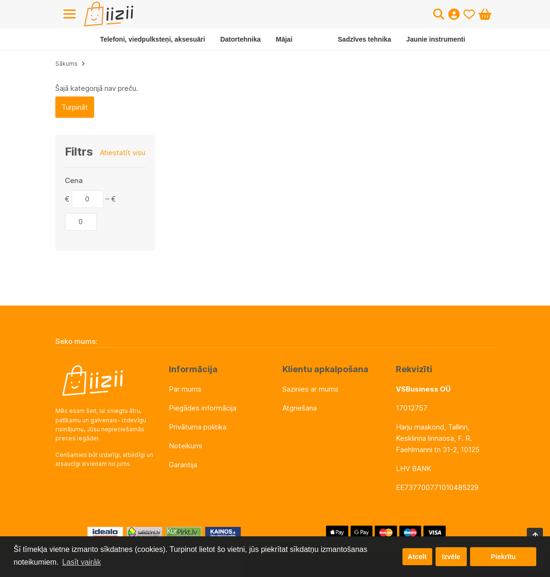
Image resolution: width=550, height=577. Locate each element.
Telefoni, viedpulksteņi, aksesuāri (152, 39)
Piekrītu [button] (503, 556)
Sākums (66, 63)
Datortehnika (240, 39)
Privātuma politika (198, 426)
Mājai (284, 39)
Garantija (183, 464)
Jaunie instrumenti (435, 39)
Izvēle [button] (451, 556)
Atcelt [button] (417, 556)
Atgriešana (299, 407)
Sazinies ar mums (310, 389)
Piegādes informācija (202, 407)
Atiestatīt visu (122, 152)
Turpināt (74, 107)
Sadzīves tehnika (364, 39)
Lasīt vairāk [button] (81, 562)
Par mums (185, 389)
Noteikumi (185, 445)
